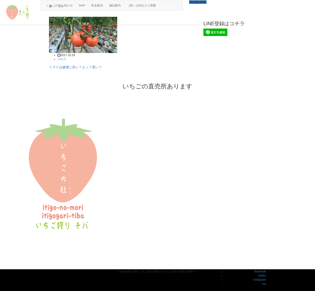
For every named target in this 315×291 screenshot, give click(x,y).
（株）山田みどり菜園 (141, 5)
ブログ (61, 59)
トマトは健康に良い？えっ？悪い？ (75, 67)
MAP (82, 5)
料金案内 (97, 5)
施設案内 (115, 5)
